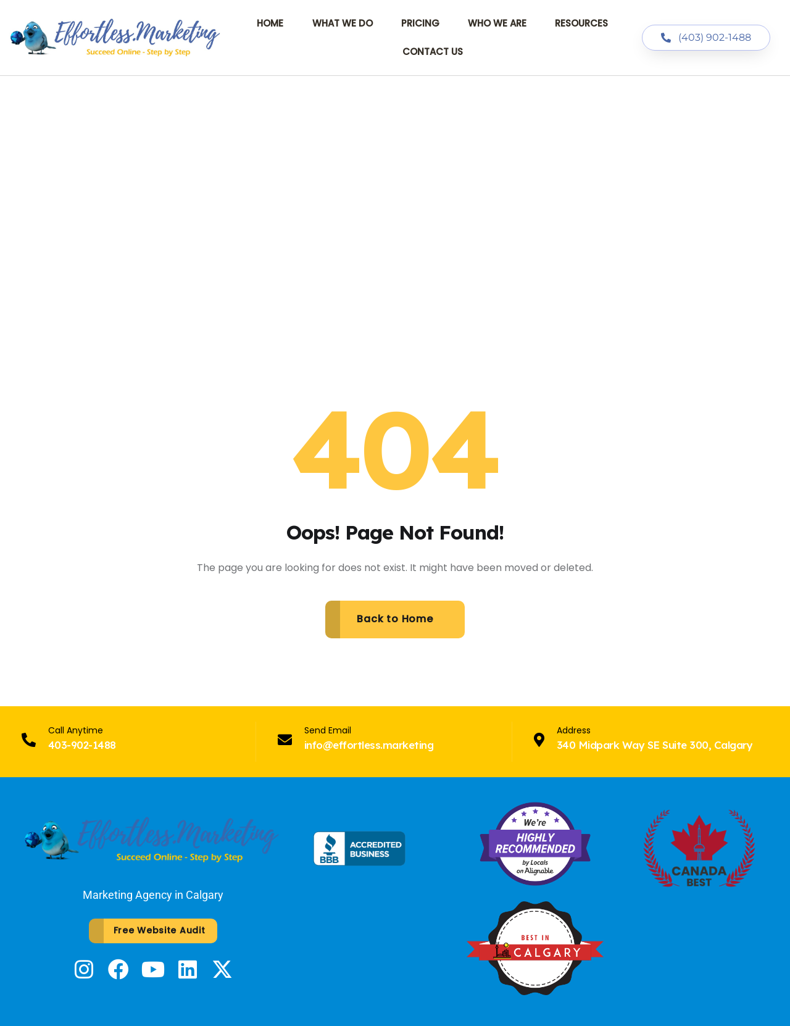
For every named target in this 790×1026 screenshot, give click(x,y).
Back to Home (395, 619)
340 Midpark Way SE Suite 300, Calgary (654, 744)
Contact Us (432, 51)
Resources (581, 23)
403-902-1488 (82, 744)
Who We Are (497, 23)
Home (270, 23)
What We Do (342, 23)
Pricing (420, 23)
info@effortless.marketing (368, 744)
